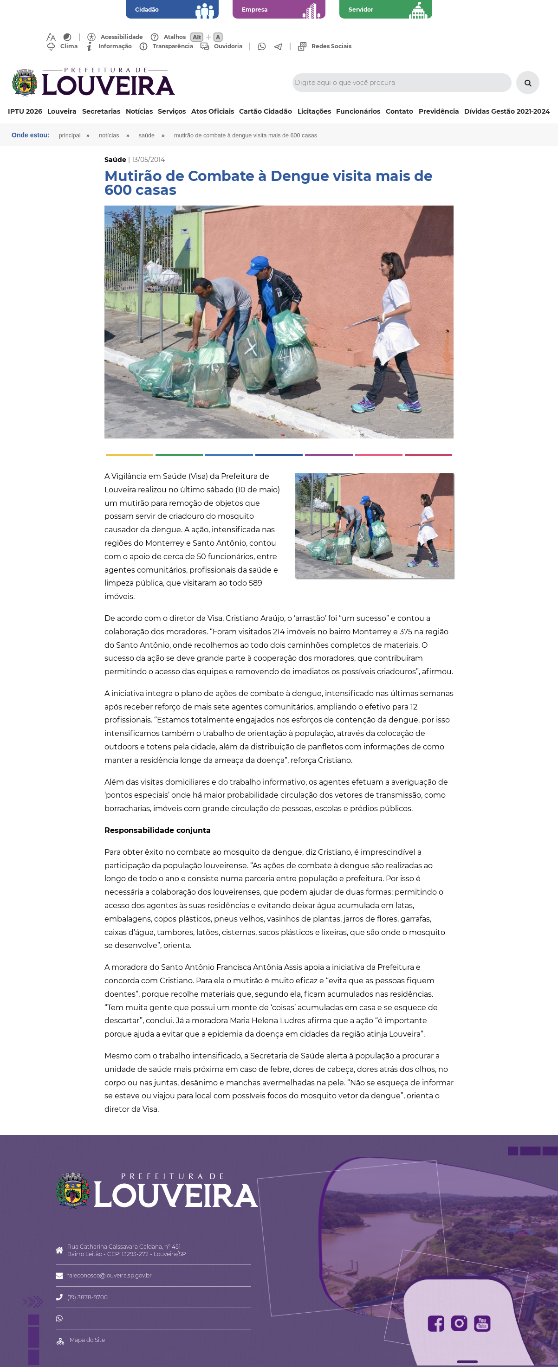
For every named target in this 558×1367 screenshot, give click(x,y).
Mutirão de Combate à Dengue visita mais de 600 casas (245, 135)
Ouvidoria (228, 46)
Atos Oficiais (212, 111)
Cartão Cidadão (265, 111)
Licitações (314, 111)
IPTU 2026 (25, 111)
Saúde (147, 135)
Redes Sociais (331, 46)
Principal (70, 135)
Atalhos (175, 37)
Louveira (62, 111)
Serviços (172, 111)
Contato (399, 111)
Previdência (439, 111)
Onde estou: (31, 135)
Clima (69, 46)
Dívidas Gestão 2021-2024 (507, 111)
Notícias (139, 111)
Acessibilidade (122, 37)
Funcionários (358, 111)
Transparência (173, 46)
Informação (115, 46)
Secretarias (101, 111)
